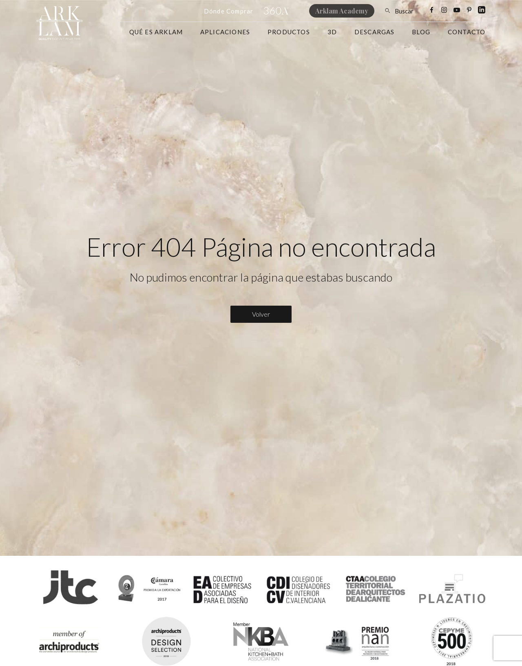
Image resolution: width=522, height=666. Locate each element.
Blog (421, 32)
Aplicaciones (225, 32)
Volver (261, 314)
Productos (289, 32)
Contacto (467, 32)
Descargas (374, 32)
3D (332, 32)
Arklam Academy (341, 11)
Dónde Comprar (229, 11)
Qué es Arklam (156, 32)
